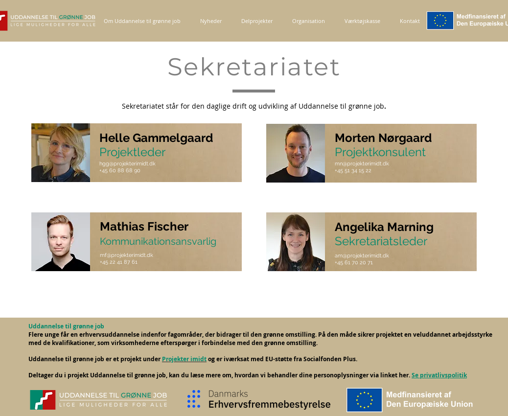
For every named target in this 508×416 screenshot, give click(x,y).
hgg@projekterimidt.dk (127, 164)
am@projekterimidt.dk (362, 256)
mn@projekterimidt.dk (362, 164)
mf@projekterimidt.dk (126, 255)
